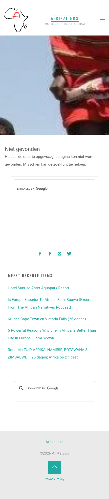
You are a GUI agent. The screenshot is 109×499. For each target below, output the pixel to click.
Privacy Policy (54, 479)
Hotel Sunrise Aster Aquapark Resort (38, 288)
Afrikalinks (65, 18)
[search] (45, 189)
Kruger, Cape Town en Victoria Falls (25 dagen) (47, 319)
